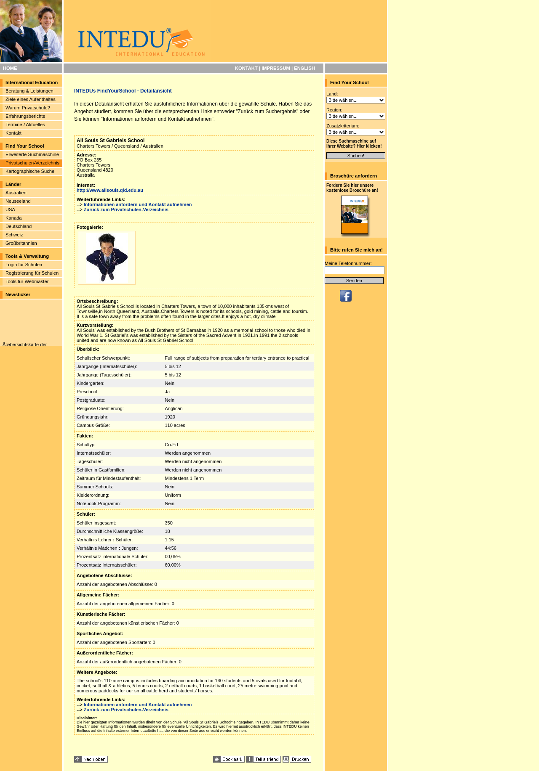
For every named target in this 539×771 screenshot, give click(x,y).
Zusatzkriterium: (342, 125)
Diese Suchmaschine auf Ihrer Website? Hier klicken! (354, 143)
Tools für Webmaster (26, 281)
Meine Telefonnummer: (348, 263)
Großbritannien (21, 243)
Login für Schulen (23, 264)
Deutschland (18, 226)
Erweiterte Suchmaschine (32, 154)
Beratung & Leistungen (29, 90)
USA (10, 209)
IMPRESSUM (275, 68)
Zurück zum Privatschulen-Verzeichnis (126, 209)
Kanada (13, 217)
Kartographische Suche (29, 171)
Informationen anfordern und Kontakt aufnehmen (138, 204)
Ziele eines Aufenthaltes (30, 99)
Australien (16, 192)
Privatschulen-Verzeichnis (32, 162)
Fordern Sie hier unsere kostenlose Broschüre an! (352, 188)
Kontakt (13, 132)
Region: (334, 109)
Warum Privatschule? (27, 107)
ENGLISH (304, 68)
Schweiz (14, 234)
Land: (332, 93)
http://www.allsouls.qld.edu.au (110, 190)
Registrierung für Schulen (32, 273)
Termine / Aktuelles (25, 124)
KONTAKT (246, 68)
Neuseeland (18, 201)
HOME (10, 68)
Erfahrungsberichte (25, 116)
